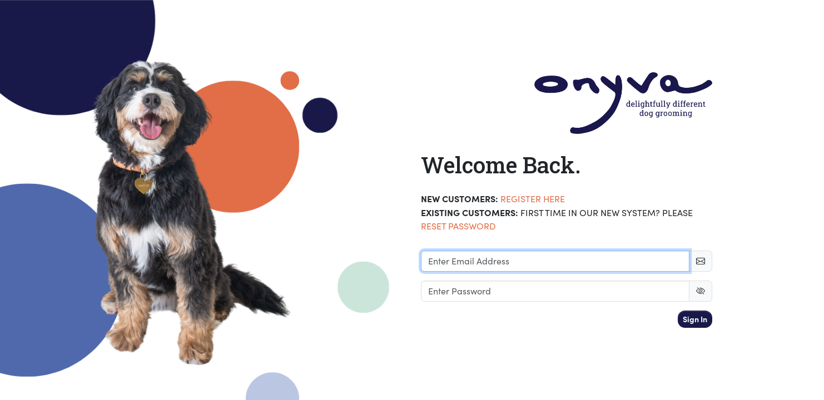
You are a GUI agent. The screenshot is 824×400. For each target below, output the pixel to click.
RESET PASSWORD (458, 226)
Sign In (695, 318)
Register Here (532, 198)
